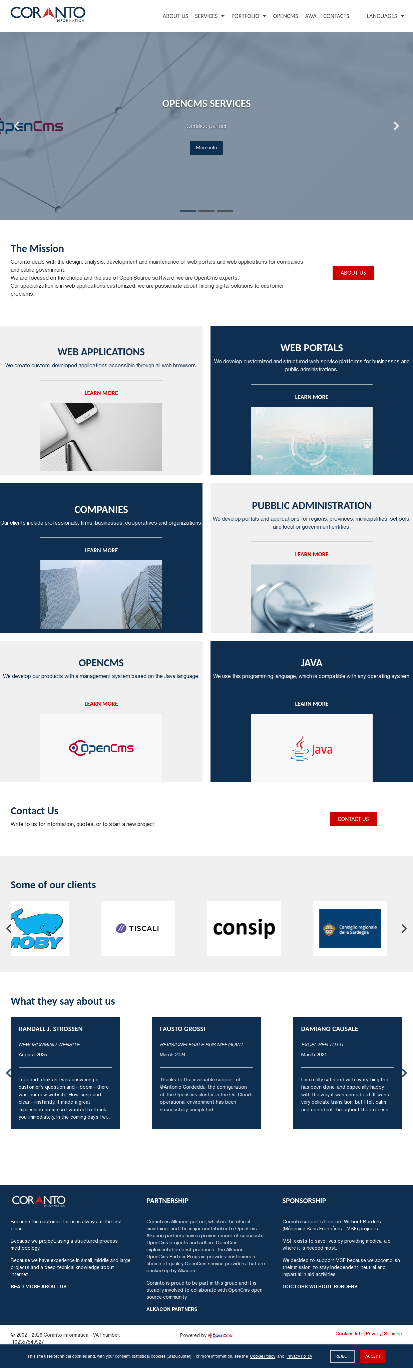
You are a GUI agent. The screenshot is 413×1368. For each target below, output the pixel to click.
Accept (373, 1356)
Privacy (374, 1333)
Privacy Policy (299, 1356)
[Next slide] (395, 126)
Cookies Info (350, 1333)
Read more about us (39, 1286)
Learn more (101, 393)
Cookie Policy (262, 1356)
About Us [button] (353, 272)
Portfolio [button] (246, 16)
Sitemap (393, 1333)
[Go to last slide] (9, 928)
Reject (343, 1356)
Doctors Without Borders (320, 1286)
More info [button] (206, 147)
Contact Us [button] (353, 819)
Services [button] (206, 16)
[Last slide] (17, 126)
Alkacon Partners (171, 1309)
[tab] (188, 211)
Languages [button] (378, 16)
